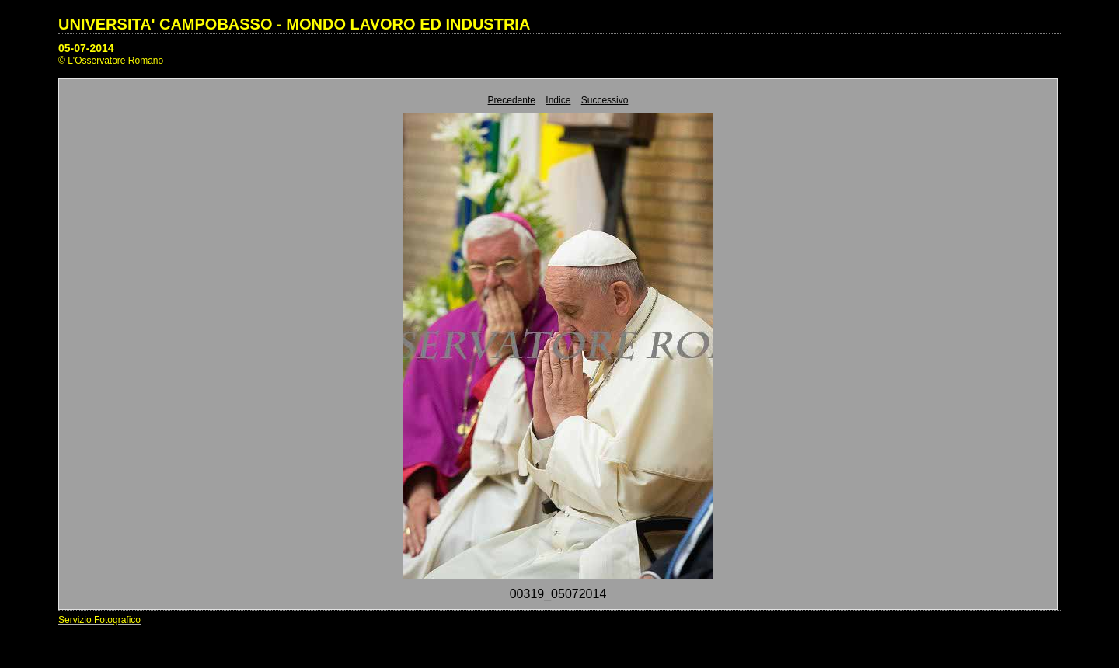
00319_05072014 (558, 593)
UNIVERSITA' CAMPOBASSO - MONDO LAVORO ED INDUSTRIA (294, 24)
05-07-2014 (86, 48)
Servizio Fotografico (99, 619)
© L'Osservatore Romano (110, 60)
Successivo (605, 100)
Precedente (511, 100)
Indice (558, 100)
